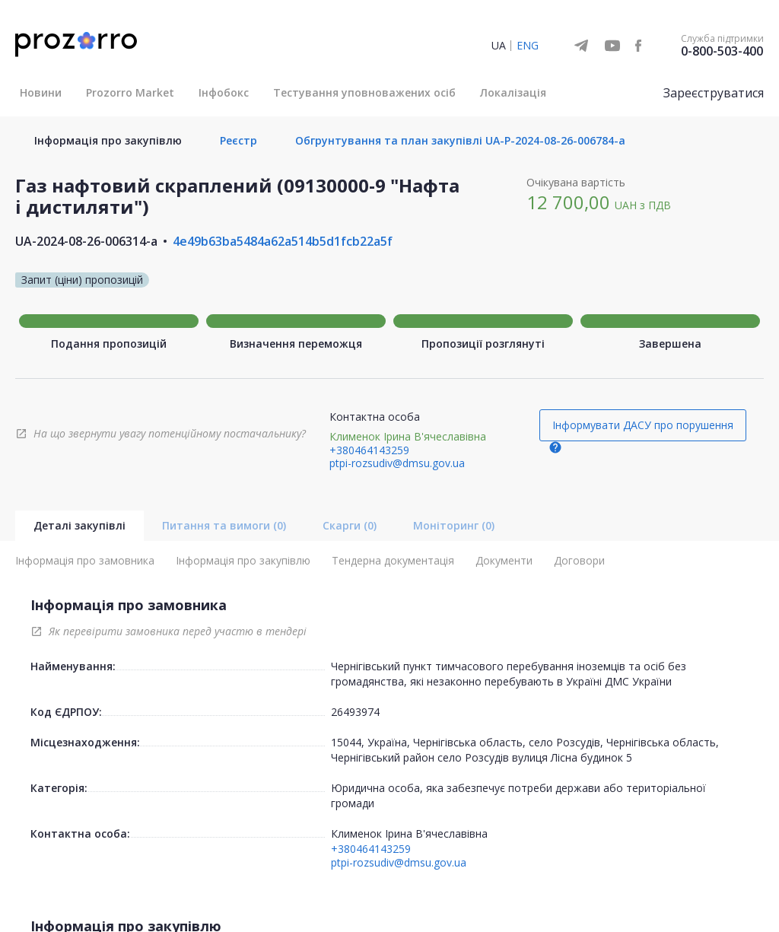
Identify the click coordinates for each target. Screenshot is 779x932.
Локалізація (513, 92)
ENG (528, 45)
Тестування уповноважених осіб (364, 92)
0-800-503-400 (722, 51)
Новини (41, 92)
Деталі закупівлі (79, 525)
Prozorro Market (130, 92)
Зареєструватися (713, 92)
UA (498, 45)
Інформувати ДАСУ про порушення (642, 425)
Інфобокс (224, 92)
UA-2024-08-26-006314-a (86, 241)
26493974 (355, 712)
